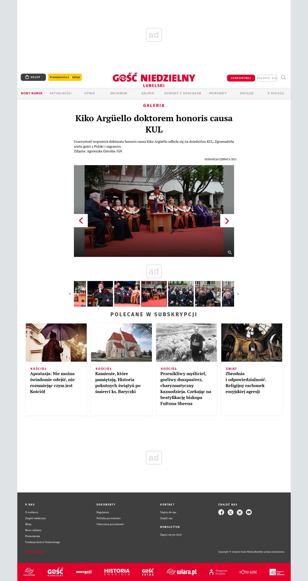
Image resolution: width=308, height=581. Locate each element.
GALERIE (147, 93)
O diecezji (276, 93)
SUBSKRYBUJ (241, 78)
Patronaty (218, 93)
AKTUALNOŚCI (61, 93)
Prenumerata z (65, 77)
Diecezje (247, 93)
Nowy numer (32, 93)
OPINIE (89, 93)
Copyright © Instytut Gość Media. (236, 551)
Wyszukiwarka (283, 78)
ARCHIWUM (119, 93)
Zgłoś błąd (35, 551)
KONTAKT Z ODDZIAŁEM (182, 93)
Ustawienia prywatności (110, 524)
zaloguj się (267, 78)
